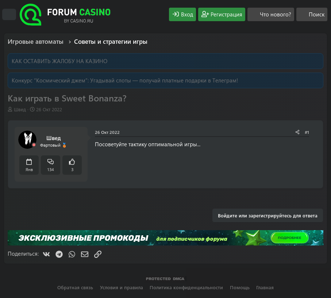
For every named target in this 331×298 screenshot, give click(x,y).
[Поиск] (311, 14)
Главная (265, 287)
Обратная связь (75, 287)
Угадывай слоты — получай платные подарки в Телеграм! (164, 80)
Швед (20, 109)
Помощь (240, 287)
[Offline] (33, 145)
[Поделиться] (297, 132)
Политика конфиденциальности (186, 287)
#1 (307, 132)
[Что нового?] (270, 14)
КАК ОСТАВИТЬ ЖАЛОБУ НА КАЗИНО (59, 61)
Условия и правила (121, 287)
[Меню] (9, 14)
